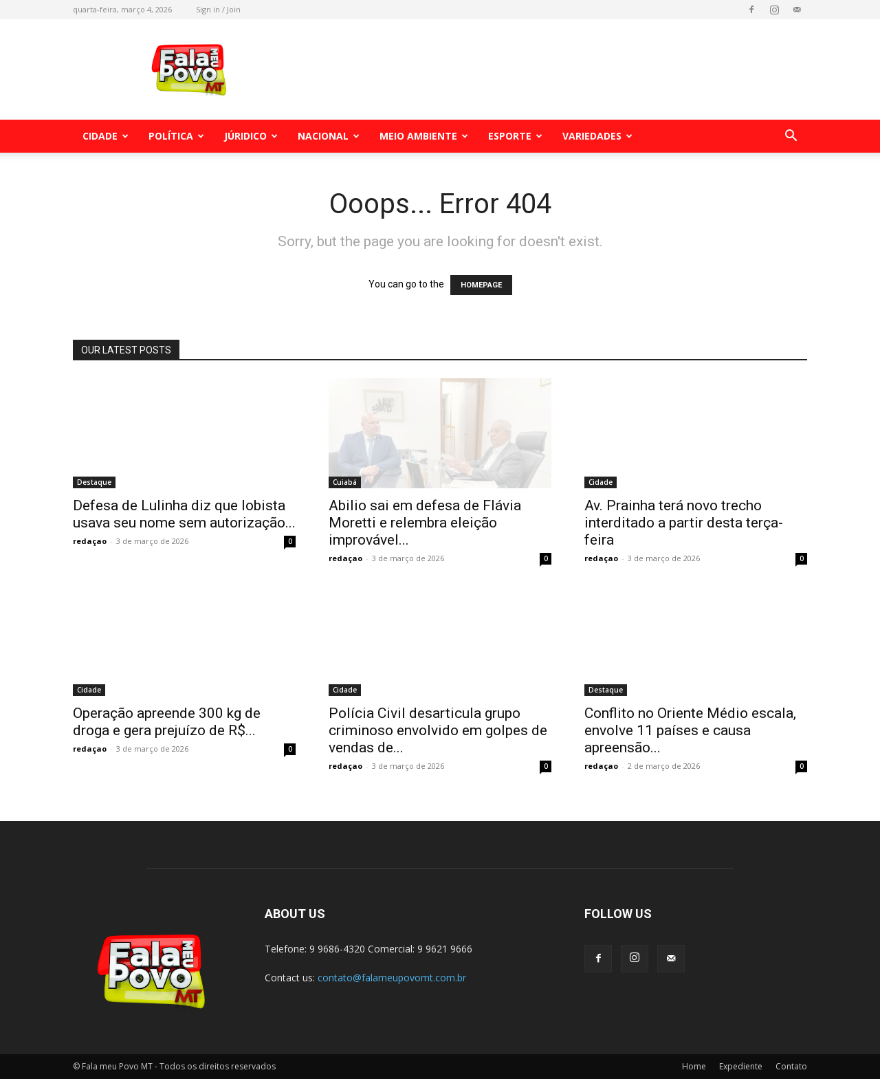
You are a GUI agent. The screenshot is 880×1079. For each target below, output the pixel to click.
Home (694, 1066)
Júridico (251, 135)
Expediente (740, 1066)
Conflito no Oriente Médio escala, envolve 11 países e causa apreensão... (690, 730)
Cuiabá (345, 482)
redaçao (90, 541)
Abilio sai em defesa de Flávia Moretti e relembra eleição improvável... (425, 522)
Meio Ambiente (424, 135)
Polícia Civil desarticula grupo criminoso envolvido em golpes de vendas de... (438, 730)
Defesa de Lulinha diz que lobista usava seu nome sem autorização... (184, 514)
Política (176, 135)
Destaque (94, 482)
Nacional (329, 135)
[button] (790, 137)
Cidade (105, 135)
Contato (791, 1066)
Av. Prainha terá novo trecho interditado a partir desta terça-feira (683, 522)
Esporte (515, 135)
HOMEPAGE (481, 285)
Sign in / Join (218, 9)
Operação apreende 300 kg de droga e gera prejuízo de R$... (167, 722)
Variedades (597, 135)
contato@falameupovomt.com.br (392, 977)
